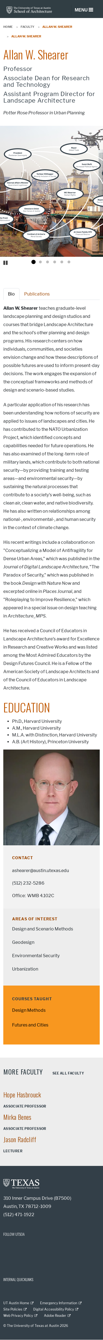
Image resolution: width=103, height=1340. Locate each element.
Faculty (27, 27)
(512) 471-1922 (18, 1214)
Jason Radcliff (19, 1139)
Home (8, 27)
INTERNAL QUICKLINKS (18, 1279)
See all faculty (68, 1073)
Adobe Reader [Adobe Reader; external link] (55, 1316)
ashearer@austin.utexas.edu (40, 870)
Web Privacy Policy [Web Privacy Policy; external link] (18, 1316)
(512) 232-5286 (28, 883)
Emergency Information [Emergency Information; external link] (58, 1303)
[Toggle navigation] (83, 10)
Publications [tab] (37, 294)
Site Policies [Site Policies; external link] (12, 1309)
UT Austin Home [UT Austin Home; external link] (16, 1303)
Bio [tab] (11, 294)
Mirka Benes (17, 1117)
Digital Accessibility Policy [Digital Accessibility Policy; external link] (53, 1309)
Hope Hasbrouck (22, 1094)
